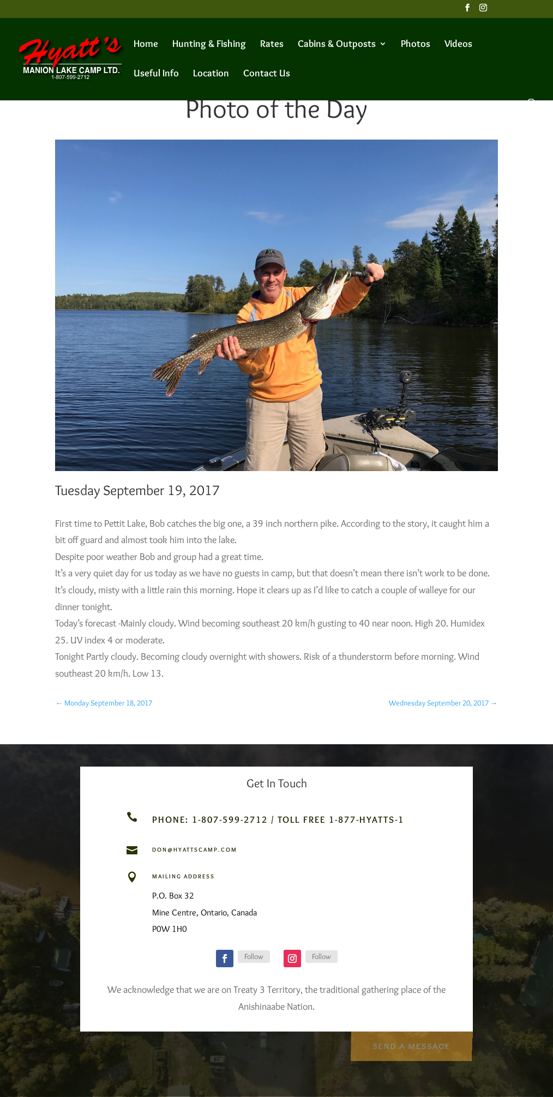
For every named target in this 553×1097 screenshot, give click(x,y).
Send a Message (411, 1044)
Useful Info (156, 74)
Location (211, 74)
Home (146, 45)
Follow (253, 956)
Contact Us (266, 74)
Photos (415, 45)
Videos (458, 45)
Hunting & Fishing (209, 45)
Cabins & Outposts (337, 45)
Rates (272, 45)
